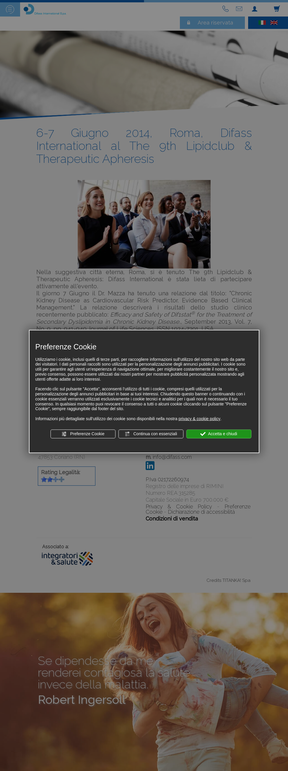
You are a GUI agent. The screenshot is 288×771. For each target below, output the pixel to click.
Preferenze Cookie (83, 434)
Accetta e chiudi (218, 434)
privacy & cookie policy (199, 418)
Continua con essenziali (151, 434)
